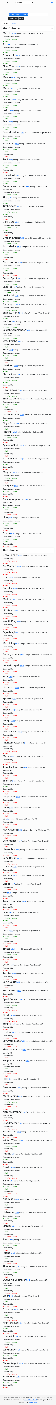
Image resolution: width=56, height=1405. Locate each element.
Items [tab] (14, 23)
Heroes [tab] (5, 23)
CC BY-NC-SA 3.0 (30, 1400)
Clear (21, 18)
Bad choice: (10, 550)
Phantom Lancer (11, 39)
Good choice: (11, 28)
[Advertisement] (28, 8)
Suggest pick (13, 18)
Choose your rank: (9, 2)
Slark (6, 41)
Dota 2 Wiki (32, 1402)
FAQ (52, 2)
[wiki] (14, 33)
